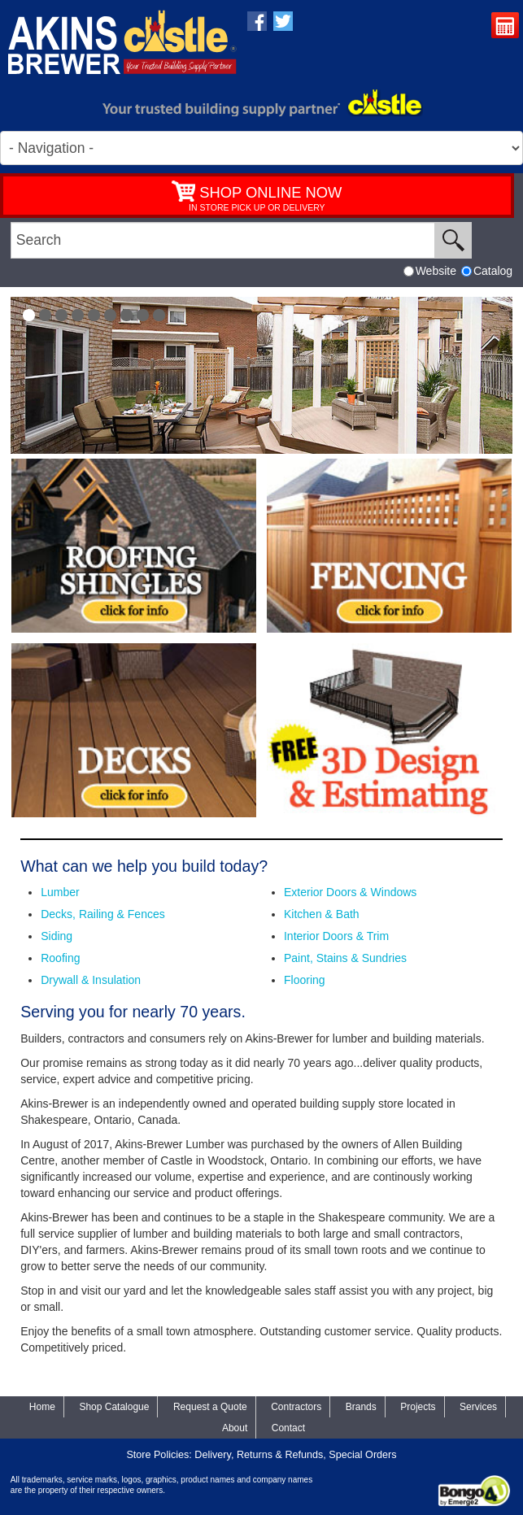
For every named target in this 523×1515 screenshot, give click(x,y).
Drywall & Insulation (91, 979)
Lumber (60, 892)
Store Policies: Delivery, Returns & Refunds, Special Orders (261, 1455)
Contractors (296, 1407)
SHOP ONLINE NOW (270, 192)
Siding (56, 936)
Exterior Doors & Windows (350, 892)
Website (429, 270)
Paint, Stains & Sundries (345, 957)
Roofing (60, 957)
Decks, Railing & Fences (103, 914)
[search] (223, 240)
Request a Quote (507, 27)
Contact (288, 1428)
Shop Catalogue (114, 1407)
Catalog (486, 270)
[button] (29, 315)
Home (42, 1407)
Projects (417, 1407)
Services (478, 1407)
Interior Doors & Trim (336, 936)
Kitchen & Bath (322, 914)
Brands (361, 1407)
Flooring (304, 979)
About (234, 1428)
